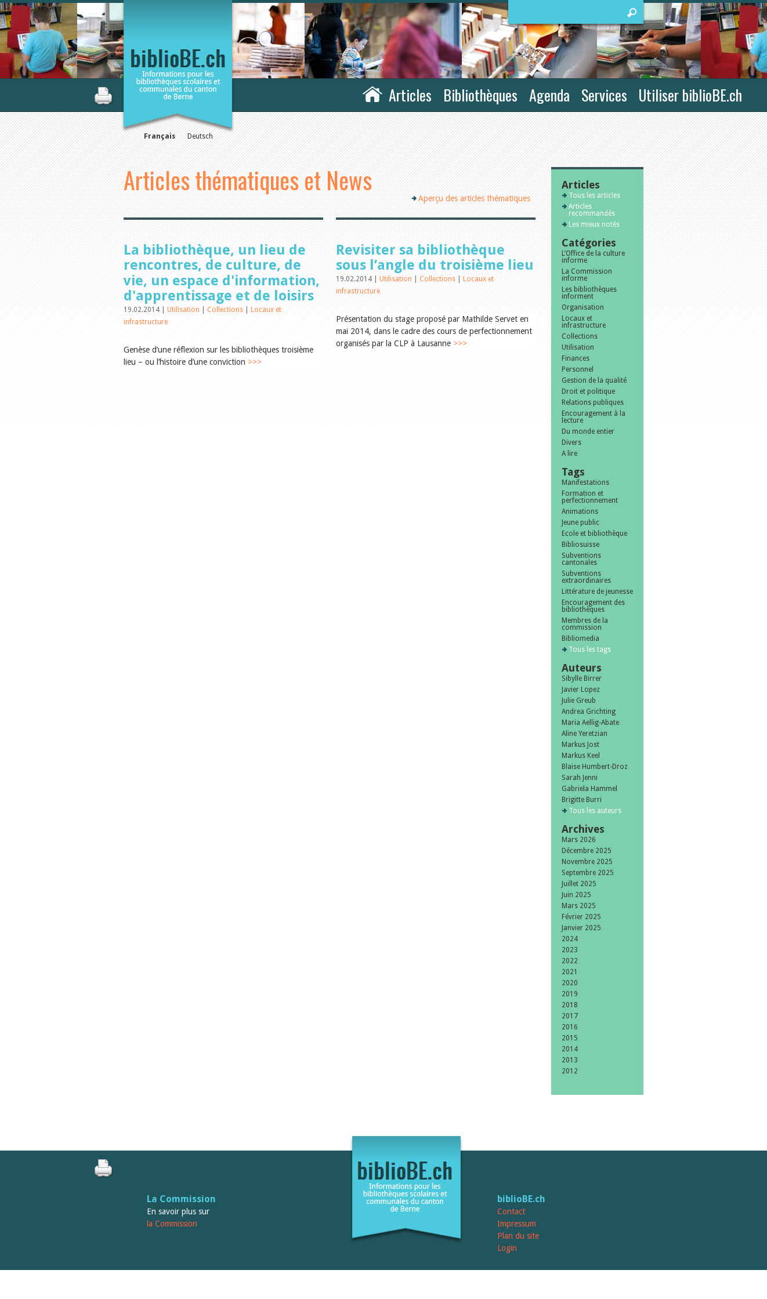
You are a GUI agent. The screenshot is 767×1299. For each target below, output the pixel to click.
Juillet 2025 (579, 883)
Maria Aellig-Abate (590, 722)
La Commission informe (587, 275)
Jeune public (580, 522)
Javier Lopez (581, 689)
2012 (570, 1071)
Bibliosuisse (580, 544)
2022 (570, 960)
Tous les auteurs (595, 810)
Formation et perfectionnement (590, 497)
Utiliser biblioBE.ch (690, 95)
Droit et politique (588, 391)
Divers (571, 442)
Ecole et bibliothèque (594, 533)
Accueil (372, 93)
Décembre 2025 (587, 850)
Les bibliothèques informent (589, 293)
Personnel (578, 369)
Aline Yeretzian (584, 733)
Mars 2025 (579, 905)
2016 (570, 1027)
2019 (570, 993)
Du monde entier (588, 431)
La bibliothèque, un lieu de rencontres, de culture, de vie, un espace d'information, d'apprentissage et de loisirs (222, 273)
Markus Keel (581, 755)
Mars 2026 (579, 839)
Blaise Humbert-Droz (595, 766)
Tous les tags (590, 649)
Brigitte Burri (582, 799)
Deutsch (200, 136)
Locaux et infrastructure (584, 322)
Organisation (583, 307)
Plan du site (518, 1235)
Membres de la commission (585, 624)
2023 (570, 949)
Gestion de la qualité (594, 380)
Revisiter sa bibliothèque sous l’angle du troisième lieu (435, 257)
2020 (570, 982)
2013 (570, 1060)
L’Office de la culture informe (593, 257)
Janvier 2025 (581, 927)
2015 (570, 1038)
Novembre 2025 (587, 861)
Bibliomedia (580, 638)
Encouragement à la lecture (593, 417)
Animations (580, 511)
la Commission (172, 1223)
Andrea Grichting (589, 711)
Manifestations (585, 482)
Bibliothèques (480, 95)
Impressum (516, 1223)
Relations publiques (593, 402)
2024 (570, 938)
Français (159, 136)
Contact (511, 1211)
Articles (410, 95)
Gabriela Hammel (589, 788)
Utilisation (184, 310)
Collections (226, 310)
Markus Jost (580, 744)
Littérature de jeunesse (597, 591)
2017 (570, 1016)
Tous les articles (594, 195)
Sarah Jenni (580, 777)
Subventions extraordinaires (586, 577)
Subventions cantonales (581, 559)
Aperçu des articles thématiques (474, 198)
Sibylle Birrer (582, 678)
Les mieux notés (594, 224)
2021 (570, 971)
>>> (255, 362)
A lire (569, 453)
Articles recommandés (592, 210)
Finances (575, 358)
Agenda (549, 95)
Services (604, 95)
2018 (570, 1005)
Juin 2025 (576, 894)
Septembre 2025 (588, 872)
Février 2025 (581, 916)
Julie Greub (579, 700)
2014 (570, 1049)
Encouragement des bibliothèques (593, 606)
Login (507, 1248)
